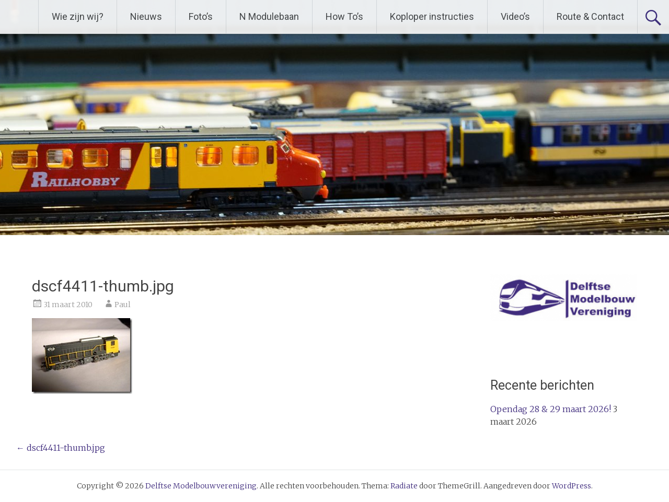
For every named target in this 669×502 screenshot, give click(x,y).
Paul (122, 304)
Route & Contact (590, 16)
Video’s (515, 16)
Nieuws (146, 16)
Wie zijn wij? (77, 16)
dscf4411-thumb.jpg (60, 447)
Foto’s (201, 16)
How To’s (344, 16)
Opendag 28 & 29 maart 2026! (550, 409)
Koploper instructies (432, 16)
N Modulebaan (269, 16)
